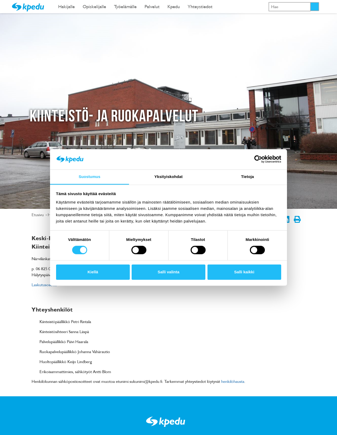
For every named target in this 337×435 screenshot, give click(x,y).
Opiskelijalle (94, 6)
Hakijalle (66, 6)
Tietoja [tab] (247, 176)
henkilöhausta (232, 381)
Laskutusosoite (44, 284)
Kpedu (173, 6)
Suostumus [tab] (90, 176)
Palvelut (152, 6)
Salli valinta (169, 272)
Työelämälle (125, 6)
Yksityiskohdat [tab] (168, 176)
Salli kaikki (244, 272)
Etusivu (38, 214)
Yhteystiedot (200, 6)
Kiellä (92, 272)
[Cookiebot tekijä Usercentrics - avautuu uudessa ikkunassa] (258, 159)
